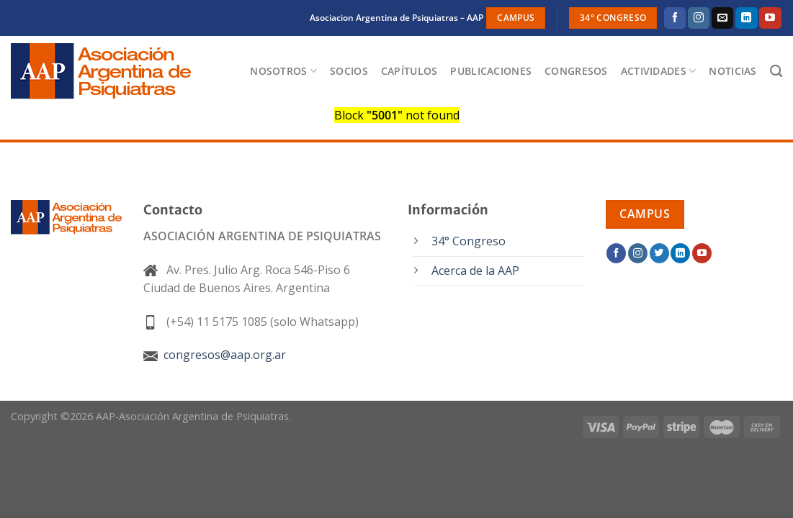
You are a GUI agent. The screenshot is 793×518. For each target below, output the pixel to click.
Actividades (658, 71)
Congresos (576, 71)
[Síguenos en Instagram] (698, 18)
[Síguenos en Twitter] (659, 253)
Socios (349, 71)
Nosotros (283, 71)
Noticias (732, 71)
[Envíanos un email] (722, 18)
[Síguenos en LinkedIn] (746, 18)
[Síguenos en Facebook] (675, 18)
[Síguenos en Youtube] (770, 18)
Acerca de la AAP (475, 270)
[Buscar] (776, 71)
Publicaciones (491, 71)
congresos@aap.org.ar (214, 355)
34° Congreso (468, 241)
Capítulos (409, 71)
